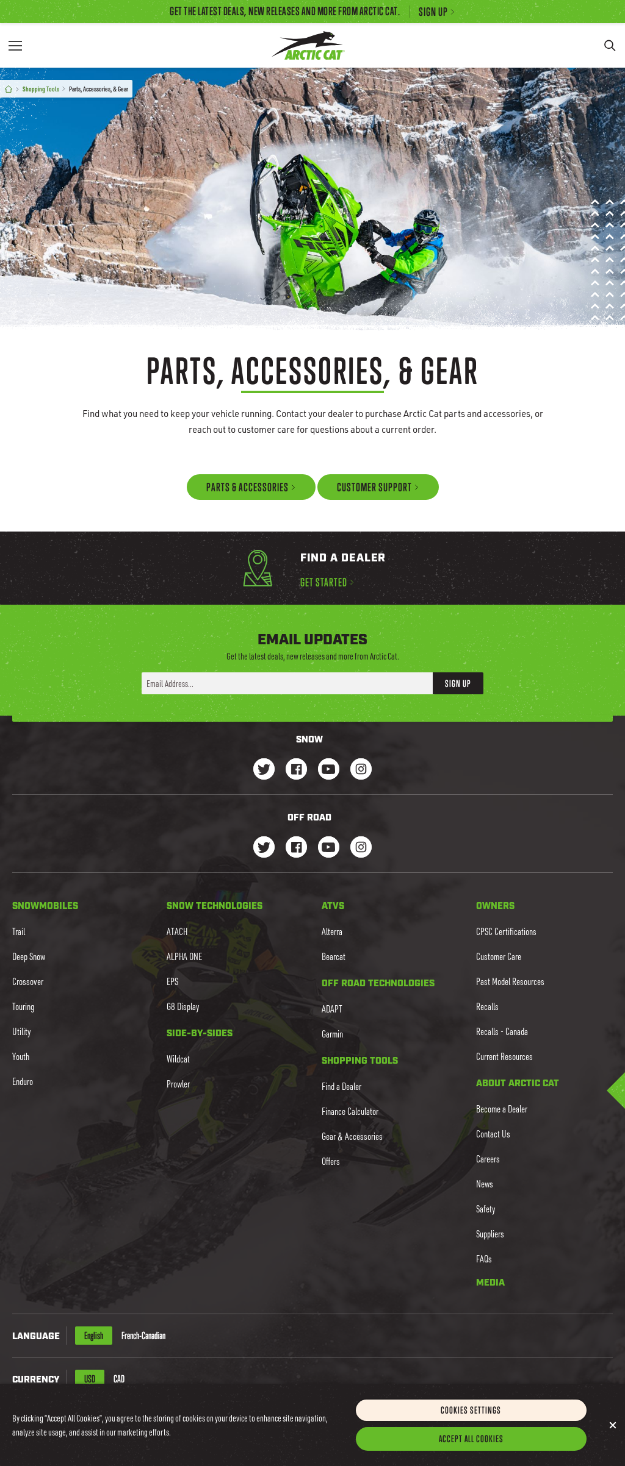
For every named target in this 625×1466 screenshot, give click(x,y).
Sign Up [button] (458, 682)
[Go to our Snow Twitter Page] (264, 770)
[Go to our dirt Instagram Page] (264, 848)
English (93, 1335)
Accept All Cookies (471, 1448)
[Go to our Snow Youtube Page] (328, 770)
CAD (119, 1379)
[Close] (613, 1435)
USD (89, 1379)
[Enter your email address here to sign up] (287, 683)
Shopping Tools (41, 88)
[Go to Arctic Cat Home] (308, 45)
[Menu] (15, 45)
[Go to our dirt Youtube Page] (328, 848)
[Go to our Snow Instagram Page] (361, 770)
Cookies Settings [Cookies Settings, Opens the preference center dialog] (471, 1419)
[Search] (609, 45)
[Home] (8, 89)
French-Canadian (143, 1335)
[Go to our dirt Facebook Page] (296, 848)
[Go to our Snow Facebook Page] (296, 770)
